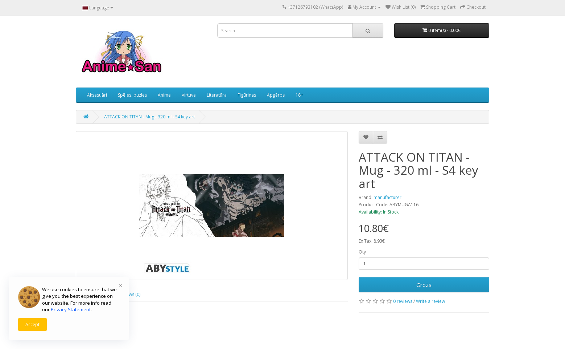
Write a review (430, 301)
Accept (32, 324)
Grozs (424, 284)
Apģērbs (276, 95)
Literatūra (217, 95)
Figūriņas (247, 95)
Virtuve (189, 95)
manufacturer (387, 197)
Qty (362, 252)
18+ (299, 95)
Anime (164, 95)
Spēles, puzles (132, 95)
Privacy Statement (71, 309)
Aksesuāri (97, 95)
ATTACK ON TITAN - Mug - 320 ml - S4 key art (149, 117)
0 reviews (402, 301)
